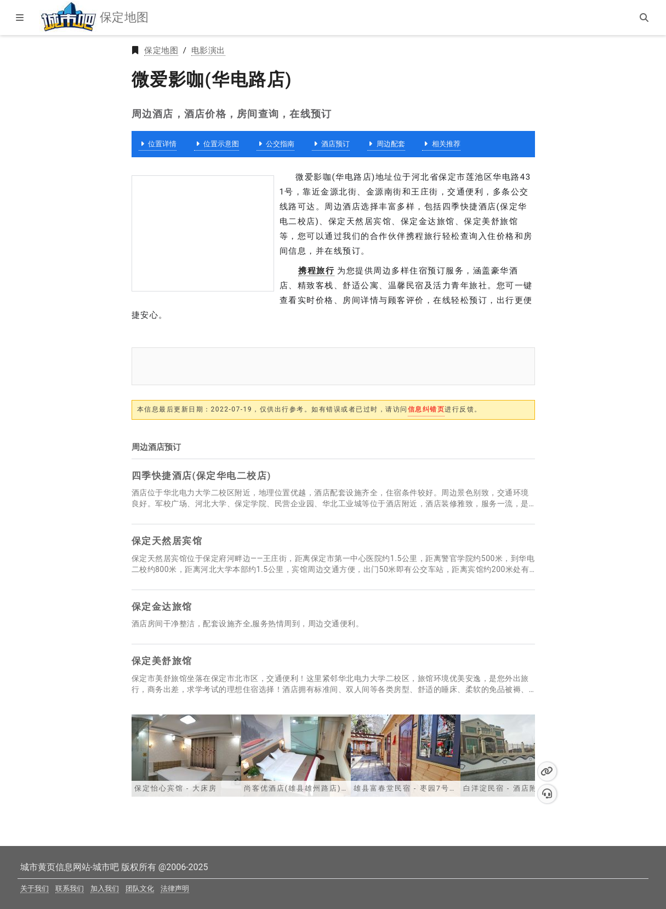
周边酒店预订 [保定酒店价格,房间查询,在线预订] (156, 447)
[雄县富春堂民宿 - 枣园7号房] (405, 755)
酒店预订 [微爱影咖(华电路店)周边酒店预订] (331, 144)
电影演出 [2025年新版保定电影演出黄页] (208, 50)
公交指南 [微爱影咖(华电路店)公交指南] (275, 144)
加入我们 (104, 888)
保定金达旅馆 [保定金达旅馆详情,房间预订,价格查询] (162, 606)
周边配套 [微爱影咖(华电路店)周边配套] (386, 144)
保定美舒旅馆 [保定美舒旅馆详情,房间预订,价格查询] (162, 660)
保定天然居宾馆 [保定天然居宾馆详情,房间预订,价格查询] (167, 540)
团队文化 (140, 888)
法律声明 (175, 888)
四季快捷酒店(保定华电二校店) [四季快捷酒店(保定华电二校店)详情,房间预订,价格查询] (201, 475)
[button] (547, 771)
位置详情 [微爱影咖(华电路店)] (158, 144)
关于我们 (34, 888)
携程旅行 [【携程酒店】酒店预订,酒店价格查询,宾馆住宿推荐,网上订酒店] (316, 271)
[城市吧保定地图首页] (68, 17)
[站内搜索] (645, 17)
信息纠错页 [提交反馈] (426, 409)
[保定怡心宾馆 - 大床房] (186, 755)
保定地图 (161, 50)
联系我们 (69, 888)
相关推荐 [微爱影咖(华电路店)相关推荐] (441, 144)
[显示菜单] (21, 17)
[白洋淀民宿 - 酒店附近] (515, 755)
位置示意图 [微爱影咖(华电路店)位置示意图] (216, 144)
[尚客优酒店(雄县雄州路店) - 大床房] (296, 755)
